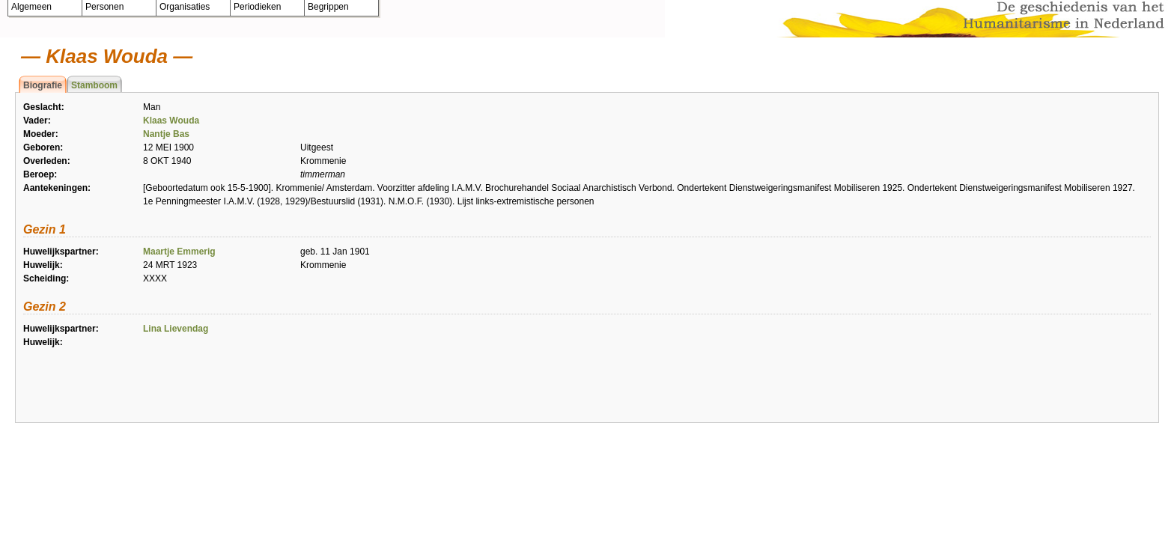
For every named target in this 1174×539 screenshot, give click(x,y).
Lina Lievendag (175, 328)
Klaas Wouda (171, 120)
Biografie (42, 85)
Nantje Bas (166, 134)
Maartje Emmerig (179, 251)
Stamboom (94, 85)
